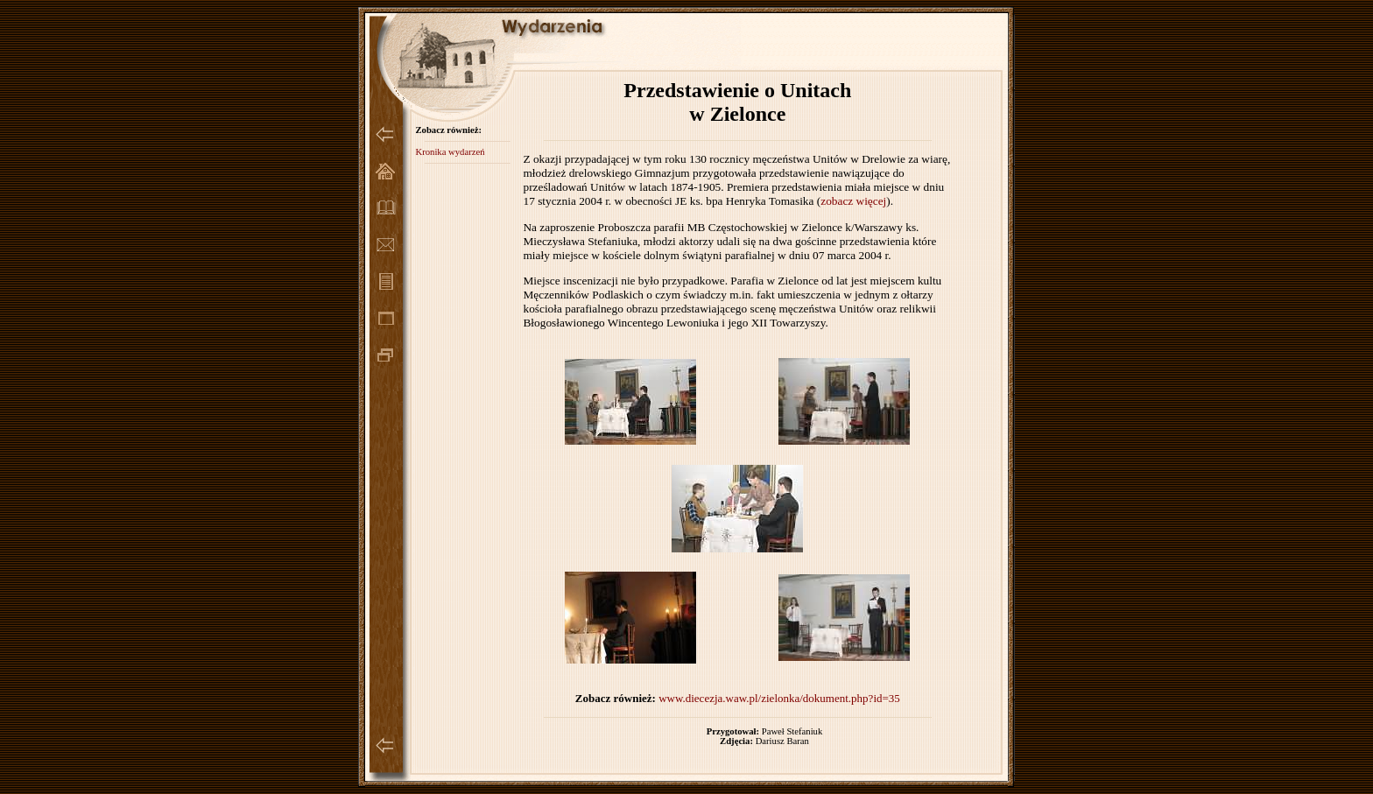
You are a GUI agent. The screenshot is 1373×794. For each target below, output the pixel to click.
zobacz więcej (853, 200)
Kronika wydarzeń (449, 152)
